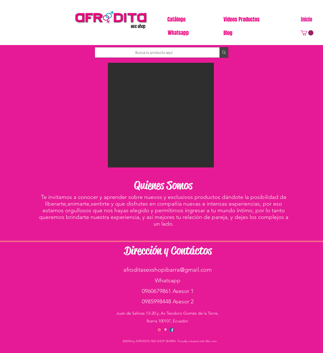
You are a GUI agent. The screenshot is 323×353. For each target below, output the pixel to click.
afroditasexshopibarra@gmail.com (167, 269)
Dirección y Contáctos (168, 250)
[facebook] (172, 330)
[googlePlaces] (165, 330)
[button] (307, 32)
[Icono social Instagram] (159, 330)
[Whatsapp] (178, 33)
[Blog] (228, 33)
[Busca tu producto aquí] (154, 52)
